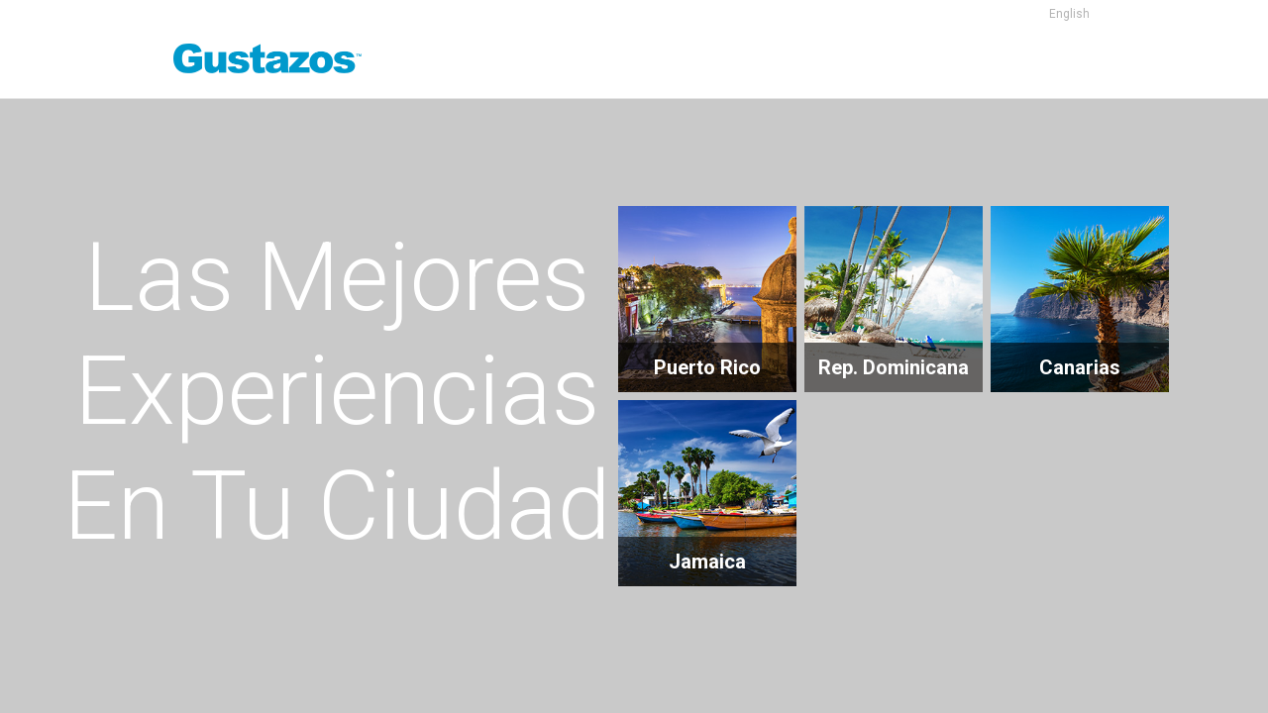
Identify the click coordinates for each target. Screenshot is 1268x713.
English (1069, 14)
